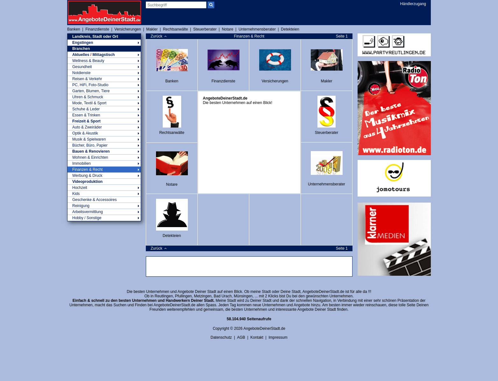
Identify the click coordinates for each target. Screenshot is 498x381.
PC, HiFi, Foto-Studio (104, 85)
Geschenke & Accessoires (94, 199)
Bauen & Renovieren (104, 151)
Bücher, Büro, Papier (104, 145)
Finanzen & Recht (104, 169)
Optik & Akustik (104, 133)
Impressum (277, 337)
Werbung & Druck (104, 175)
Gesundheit (104, 67)
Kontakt (256, 337)
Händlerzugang (413, 4)
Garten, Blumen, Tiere (104, 91)
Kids (104, 193)
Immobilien (104, 163)
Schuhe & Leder (104, 109)
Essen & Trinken (104, 115)
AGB (241, 337)
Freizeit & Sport (104, 121)
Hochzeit (104, 187)
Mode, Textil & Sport (104, 103)
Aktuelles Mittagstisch (104, 54)
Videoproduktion (87, 181)
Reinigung (104, 206)
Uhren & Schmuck (104, 97)
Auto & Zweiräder (104, 127)
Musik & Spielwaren (104, 139)
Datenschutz (221, 337)
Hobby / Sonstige (104, 218)
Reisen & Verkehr (104, 79)
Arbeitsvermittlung (104, 212)
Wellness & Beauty (104, 61)
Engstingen (104, 42)
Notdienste (104, 73)
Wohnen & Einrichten (104, 157)
